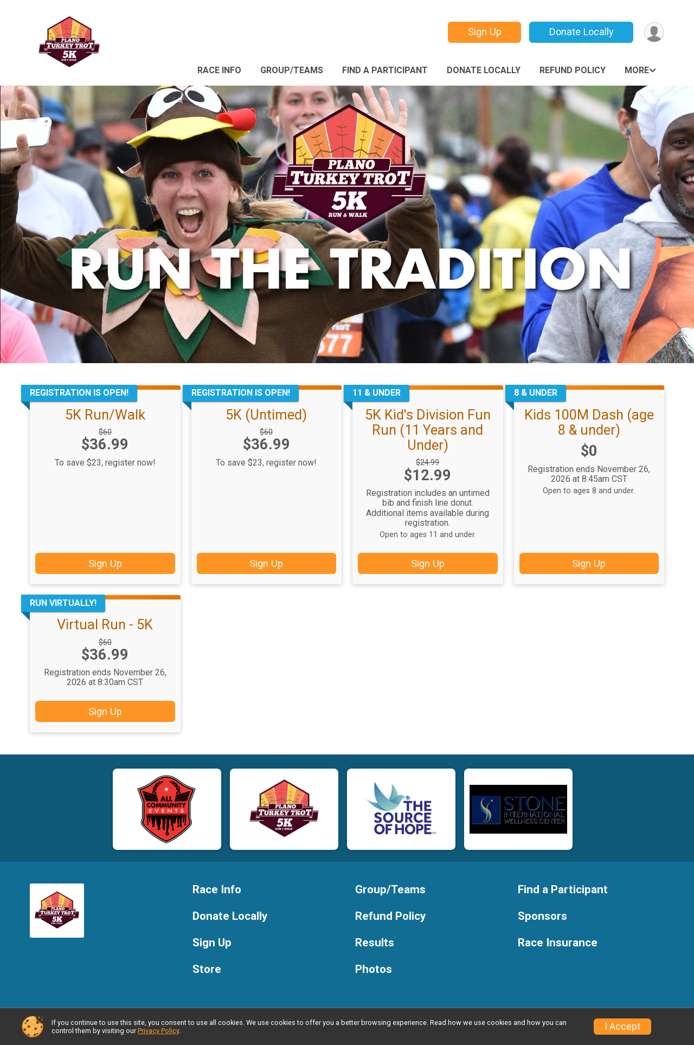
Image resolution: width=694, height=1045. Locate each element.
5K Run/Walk (105, 415)
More (637, 70)
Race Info (219, 70)
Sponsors (542, 916)
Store (206, 969)
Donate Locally (581, 31)
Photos (373, 969)
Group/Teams (291, 70)
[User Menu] (654, 32)
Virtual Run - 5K (105, 624)
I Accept (622, 1026)
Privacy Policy (158, 1031)
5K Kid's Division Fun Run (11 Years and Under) (428, 430)
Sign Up (485, 31)
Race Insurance (557, 943)
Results (374, 943)
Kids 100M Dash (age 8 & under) (589, 422)
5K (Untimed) (266, 415)
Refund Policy (572, 70)
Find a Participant (385, 70)
